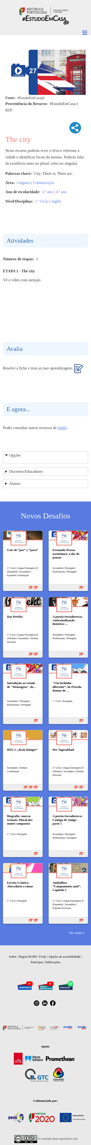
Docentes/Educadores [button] (26, 471)
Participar (37, 962)
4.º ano (61, 192)
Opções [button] (15, 455)
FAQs (42, 956)
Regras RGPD (28, 956)
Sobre (12, 956)
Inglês (56, 201)
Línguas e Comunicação (35, 183)
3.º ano (47, 192)
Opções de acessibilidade (65, 956)
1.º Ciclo (42, 201)
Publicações (52, 962)
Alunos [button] (14, 483)
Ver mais (75, 933)
